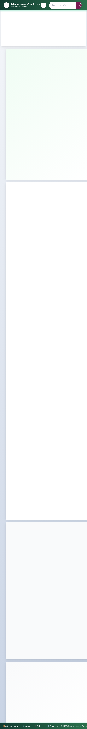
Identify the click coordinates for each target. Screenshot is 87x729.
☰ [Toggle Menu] (43, 5)
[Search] (62, 5)
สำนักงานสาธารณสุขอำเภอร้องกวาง (25, 4)
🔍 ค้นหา (81, 5)
